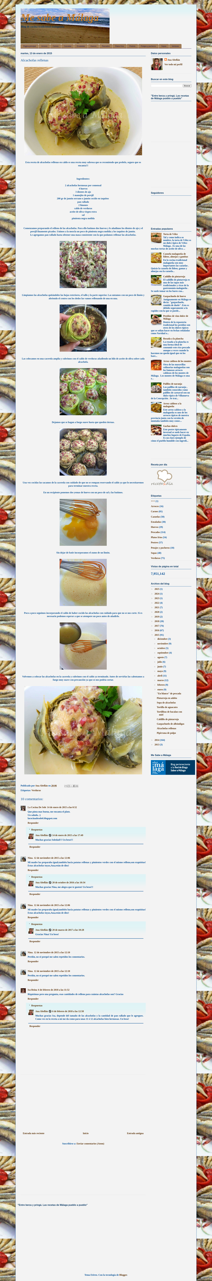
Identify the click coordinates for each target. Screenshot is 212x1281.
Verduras (175, 46)
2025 (157, 589)
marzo (160, 680)
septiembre (163, 652)
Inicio (85, 1133)
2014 (157, 740)
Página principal (29, 46)
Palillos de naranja (172, 384)
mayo (160, 671)
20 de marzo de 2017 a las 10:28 (68, 930)
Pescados (106, 46)
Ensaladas (81, 46)
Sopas (163, 46)
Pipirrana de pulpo (166, 733)
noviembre (163, 643)
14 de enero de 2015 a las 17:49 (67, 835)
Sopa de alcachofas (166, 702)
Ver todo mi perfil (173, 64)
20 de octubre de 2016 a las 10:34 (68, 882)
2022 (157, 603)
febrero (161, 685)
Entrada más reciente (33, 1133)
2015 (157, 635)
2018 (157, 621)
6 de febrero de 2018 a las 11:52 (53, 990)
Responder (33, 823)
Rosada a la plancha (173, 338)
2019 (157, 616)
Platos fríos (119, 46)
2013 (157, 744)
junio (160, 666)
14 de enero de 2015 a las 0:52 (62, 807)
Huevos (94, 46)
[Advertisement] (83, 1102)
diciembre (162, 639)
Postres (132, 46)
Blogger (123, 1275)
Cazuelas (67, 46)
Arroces (44, 46)
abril (160, 675)
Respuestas (37, 829)
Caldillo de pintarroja (174, 276)
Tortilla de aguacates (167, 707)
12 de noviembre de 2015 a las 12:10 (52, 952)
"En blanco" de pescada (169, 693)
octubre (161, 648)
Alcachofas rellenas (166, 728)
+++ (153, 501)
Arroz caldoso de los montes (177, 361)
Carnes (56, 46)
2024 (157, 593)
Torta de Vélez (170, 234)
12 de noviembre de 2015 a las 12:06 (52, 858)
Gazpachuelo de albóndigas (170, 724)
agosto (160, 657)
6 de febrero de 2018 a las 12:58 (68, 1011)
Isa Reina (32, 990)
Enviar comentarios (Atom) (90, 1143)
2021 (157, 607)
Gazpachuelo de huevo (174, 296)
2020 (157, 612)
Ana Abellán (41, 835)
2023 (157, 598)
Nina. (30, 858)
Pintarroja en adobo (167, 698)
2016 (157, 630)
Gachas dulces (170, 426)
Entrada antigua (135, 1133)
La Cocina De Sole (37, 807)
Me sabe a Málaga (60, 17)
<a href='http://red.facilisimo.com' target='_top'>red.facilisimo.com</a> (167, 452)
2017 (157, 626)
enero (160, 689)
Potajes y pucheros (148, 46)
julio (160, 662)
